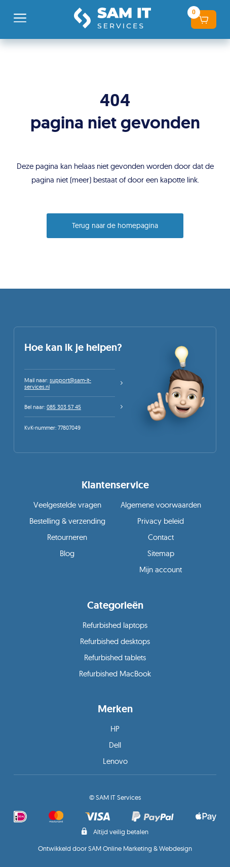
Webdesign (175, 848)
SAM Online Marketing (120, 848)
